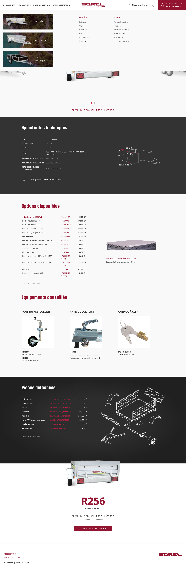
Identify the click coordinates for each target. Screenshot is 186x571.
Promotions (24, 5)
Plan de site (8, 563)
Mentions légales (22, 563)
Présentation (10, 554)
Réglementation (61, 5)
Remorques (9, 5)
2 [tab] (94, 103)
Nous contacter (12, 557)
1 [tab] (91, 103)
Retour (12, 20)
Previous (26, 68)
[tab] (54, 217)
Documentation (41, 5)
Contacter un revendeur (93, 528)
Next (160, 68)
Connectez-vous (173, 6)
